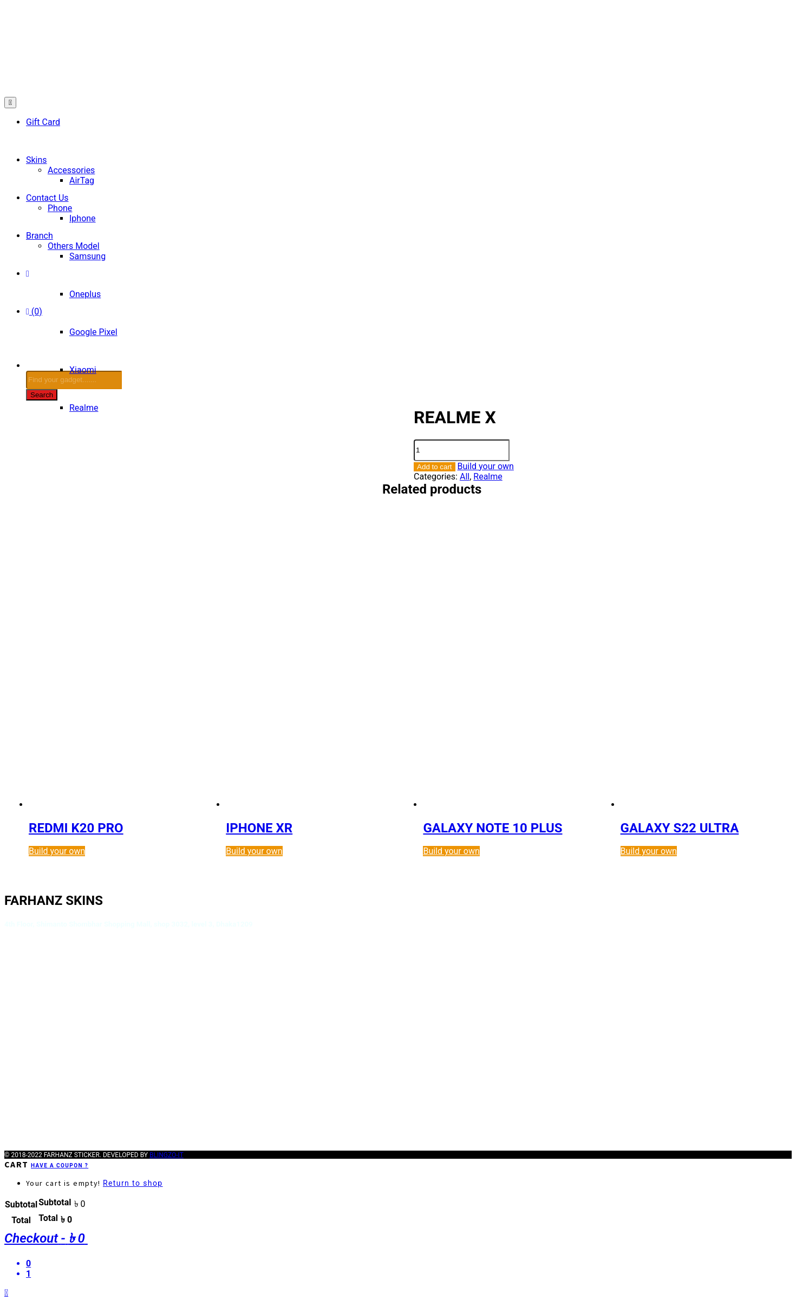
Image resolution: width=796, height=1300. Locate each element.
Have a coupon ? (59, 1163)
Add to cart (434, 467)
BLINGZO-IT (166, 1153)
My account (28, 1084)
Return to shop (133, 1181)
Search (41, 395)
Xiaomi (82, 370)
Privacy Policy (32, 954)
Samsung (87, 256)
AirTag (81, 180)
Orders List (26, 1095)
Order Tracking (34, 1008)
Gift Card (43, 122)
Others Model (74, 246)
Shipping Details (37, 987)
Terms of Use (31, 965)
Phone (60, 208)
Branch (39, 236)
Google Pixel (93, 332)
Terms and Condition (46, 976)
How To (20, 998)
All (464, 476)
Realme (487, 476)
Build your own (486, 466)
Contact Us (47, 198)
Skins (36, 160)
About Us (23, 943)
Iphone (82, 218)
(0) (34, 311)
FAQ (12, 1073)
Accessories (71, 170)
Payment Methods (41, 1019)
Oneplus (85, 294)
